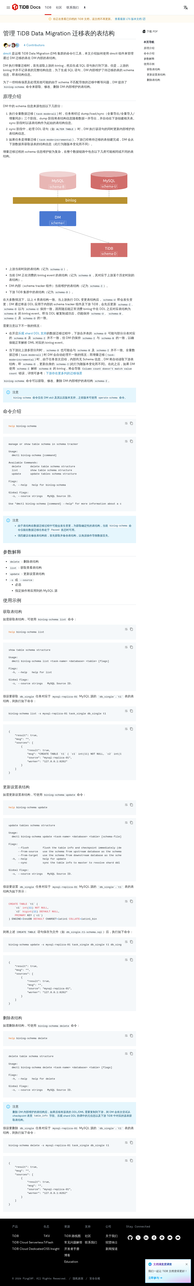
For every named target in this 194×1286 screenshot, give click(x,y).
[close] (186, 1264)
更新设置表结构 (156, 74)
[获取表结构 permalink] (25, 611)
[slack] (162, 1238)
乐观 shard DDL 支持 (32, 333)
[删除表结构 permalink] (25, 1018)
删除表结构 (153, 79)
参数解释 (149, 58)
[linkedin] (146, 1238)
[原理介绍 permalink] (24, 96)
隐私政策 (78, 1278)
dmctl (7, 53)
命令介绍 (149, 53)
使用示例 (149, 63)
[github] (130, 1238)
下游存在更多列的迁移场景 (64, 373)
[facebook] (154, 1238)
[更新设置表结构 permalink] (32, 787)
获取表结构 (153, 69)
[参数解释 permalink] (24, 552)
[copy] (131, 423)
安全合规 (94, 1278)
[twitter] (138, 1238)
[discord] (170, 1238)
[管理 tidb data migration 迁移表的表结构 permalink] (117, 33)
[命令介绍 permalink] (24, 411)
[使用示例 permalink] (24, 600)
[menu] (8, 7)
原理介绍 (149, 48)
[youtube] (178, 1238)
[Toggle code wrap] (126, 423)
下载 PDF (150, 31)
